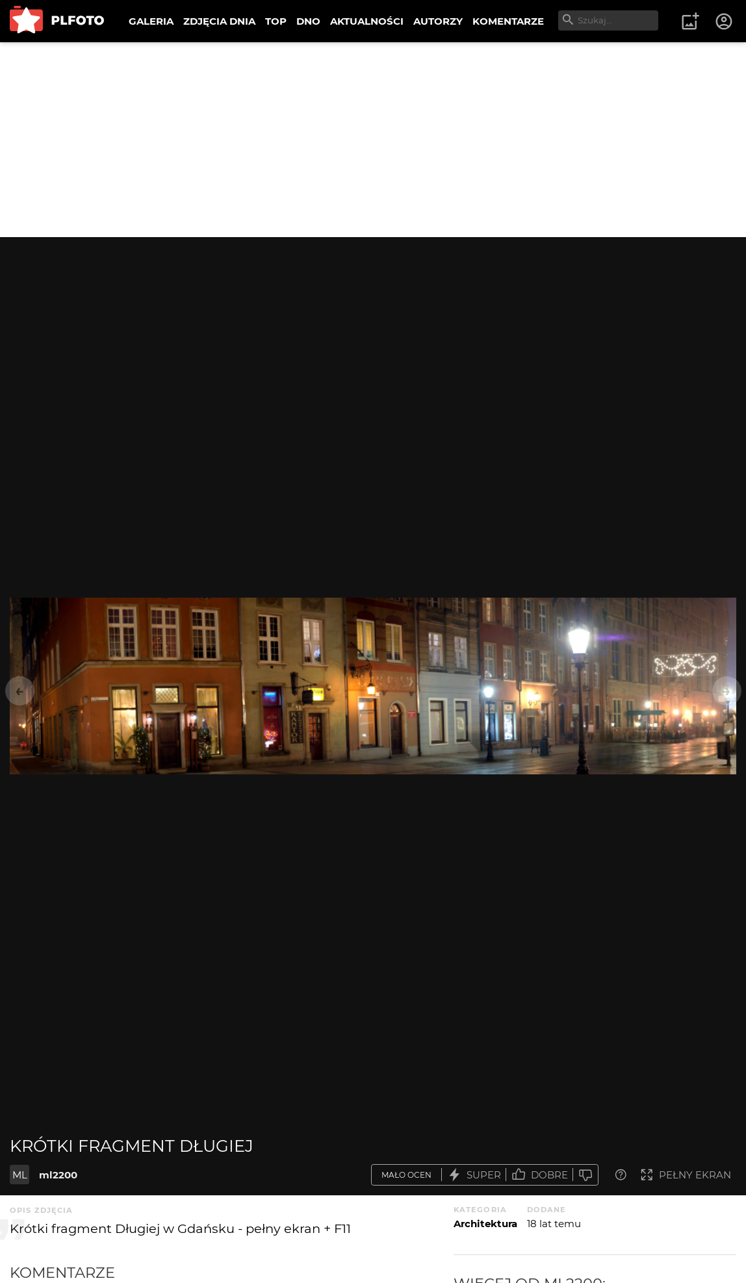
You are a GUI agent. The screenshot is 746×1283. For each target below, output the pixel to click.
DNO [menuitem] (308, 21)
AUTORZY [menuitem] (438, 21)
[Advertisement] (373, 140)
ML (19, 1175)
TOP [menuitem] (276, 21)
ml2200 (58, 1175)
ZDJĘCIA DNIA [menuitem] (219, 21)
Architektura (485, 1223)
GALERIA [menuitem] (151, 21)
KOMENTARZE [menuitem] (508, 21)
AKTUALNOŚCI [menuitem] (367, 21)
